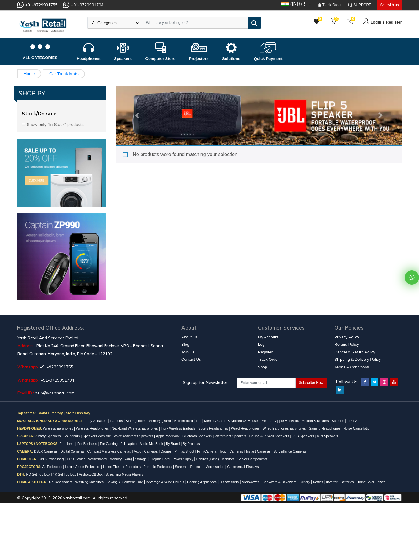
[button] (137, 115)
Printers (267, 421)
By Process (191, 444)
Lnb (199, 421)
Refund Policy (346, 344)
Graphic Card (159, 459)
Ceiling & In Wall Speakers (269, 436)
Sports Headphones (213, 428)
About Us (189, 337)
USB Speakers (303, 436)
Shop (262, 367)
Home (29, 73)
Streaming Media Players (124, 474)
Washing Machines (90, 482)
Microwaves (251, 482)
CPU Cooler (76, 459)
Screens (338, 421)
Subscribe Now (311, 383)
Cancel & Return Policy (354, 352)
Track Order (330, 5)
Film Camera (207, 451)
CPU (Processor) (52, 459)
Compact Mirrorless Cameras (109, 451)
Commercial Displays (243, 466)
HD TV (352, 421)
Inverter (332, 482)
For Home (67, 444)
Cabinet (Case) (208, 459)
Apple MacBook (287, 421)
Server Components (252, 459)
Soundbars (72, 436)
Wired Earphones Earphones (285, 428)
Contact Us (191, 359)
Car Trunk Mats (64, 73)
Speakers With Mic (97, 436)
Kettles (318, 482)
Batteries (347, 482)
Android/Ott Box (91, 474)
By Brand (173, 444)
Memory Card (215, 421)
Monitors (228, 459)
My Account (268, 337)
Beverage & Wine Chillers (165, 482)
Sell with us (389, 5)
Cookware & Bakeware (279, 482)
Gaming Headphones (325, 428)
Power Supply (183, 459)
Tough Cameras (231, 451)
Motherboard (184, 421)
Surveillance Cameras (290, 451)
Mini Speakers (327, 436)
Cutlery (305, 482)
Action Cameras (146, 451)
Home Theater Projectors (122, 466)
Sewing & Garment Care (125, 482)
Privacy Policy (346, 337)
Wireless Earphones (58, 428)
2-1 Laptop (129, 444)
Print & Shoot (185, 451)
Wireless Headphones (93, 428)
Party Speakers (96, 421)
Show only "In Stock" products (55, 124)
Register (394, 22)
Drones (167, 451)
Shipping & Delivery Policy (357, 359)
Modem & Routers (316, 421)
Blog (185, 344)
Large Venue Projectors (83, 466)
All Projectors (136, 421)
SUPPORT (359, 5)
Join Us (187, 352)
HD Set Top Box (38, 474)
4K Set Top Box (65, 474)
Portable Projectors (158, 466)
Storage (141, 459)
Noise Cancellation (358, 428)
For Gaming (109, 444)
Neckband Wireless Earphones (135, 428)
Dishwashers (229, 482)
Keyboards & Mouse (243, 421)
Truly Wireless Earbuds (178, 428)
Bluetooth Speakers (197, 436)
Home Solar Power (371, 482)
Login (375, 22)
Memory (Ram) (160, 421)
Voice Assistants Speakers (134, 436)
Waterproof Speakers (231, 436)
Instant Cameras (259, 451)
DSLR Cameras (46, 451)
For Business (87, 444)
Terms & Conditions (351, 367)
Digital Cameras (73, 451)
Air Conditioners (61, 482)
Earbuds (117, 421)
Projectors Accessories (207, 466)
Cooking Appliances (202, 482)
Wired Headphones (246, 428)
